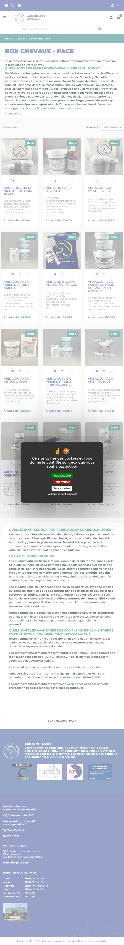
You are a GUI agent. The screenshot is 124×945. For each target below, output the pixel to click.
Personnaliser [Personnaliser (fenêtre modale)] (62, 488)
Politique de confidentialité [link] (62, 494)
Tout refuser (62, 481)
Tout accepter (62, 475)
